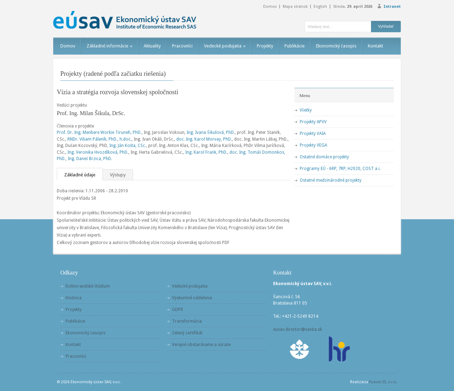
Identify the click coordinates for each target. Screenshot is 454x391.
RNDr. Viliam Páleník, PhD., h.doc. (99, 139)
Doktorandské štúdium (88, 286)
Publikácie (294, 46)
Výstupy (118, 174)
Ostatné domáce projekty (324, 156)
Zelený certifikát (187, 332)
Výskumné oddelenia (192, 297)
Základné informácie (109, 46)
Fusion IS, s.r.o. (383, 382)
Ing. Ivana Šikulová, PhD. (211, 132)
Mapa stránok (295, 6)
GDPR (177, 309)
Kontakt (375, 46)
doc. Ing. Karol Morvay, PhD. (204, 139)
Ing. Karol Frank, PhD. (206, 152)
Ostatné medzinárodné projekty (330, 180)
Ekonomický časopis (336, 46)
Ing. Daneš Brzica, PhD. (90, 158)
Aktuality (152, 46)
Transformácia (187, 321)
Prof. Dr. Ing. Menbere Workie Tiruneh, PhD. (99, 132)
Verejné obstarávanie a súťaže (201, 344)
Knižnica (74, 297)
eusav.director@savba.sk (297, 329)
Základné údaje (79, 174)
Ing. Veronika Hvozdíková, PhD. (97, 152)
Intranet (392, 6)
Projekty (265, 46)
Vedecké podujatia (224, 46)
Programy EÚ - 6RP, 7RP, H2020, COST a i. (340, 168)
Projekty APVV (313, 121)
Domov (270, 6)
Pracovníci (182, 46)
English (320, 6)
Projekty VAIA (313, 133)
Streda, (352, 6)
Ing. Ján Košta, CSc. (127, 145)
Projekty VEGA (313, 145)
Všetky (306, 110)
